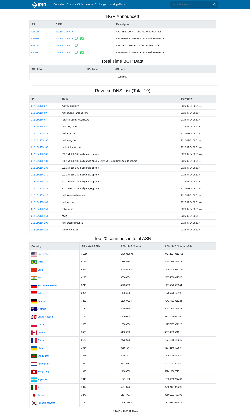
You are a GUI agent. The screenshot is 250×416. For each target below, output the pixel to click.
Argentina (42, 379)
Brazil (40, 262)
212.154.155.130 (39, 140)
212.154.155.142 (39, 188)
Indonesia (42, 293)
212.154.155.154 (39, 216)
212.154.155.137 (39, 154)
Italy (39, 387)
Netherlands (43, 363)
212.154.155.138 (39, 161)
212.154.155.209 (39, 223)
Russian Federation (47, 285)
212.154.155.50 (39, 113)
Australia (41, 309)
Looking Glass (117, 4)
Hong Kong (43, 371)
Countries (58, 4)
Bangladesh (43, 356)
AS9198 (35, 31)
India (39, 277)
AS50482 (35, 38)
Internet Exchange (95, 4)
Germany (42, 301)
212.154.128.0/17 (64, 45)
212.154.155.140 (39, 174)
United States (44, 254)
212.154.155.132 (39, 147)
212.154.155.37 (39, 106)
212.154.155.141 (39, 181)
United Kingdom (45, 316)
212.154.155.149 (39, 202)
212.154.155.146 (39, 195)
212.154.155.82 (39, 126)
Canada (41, 332)
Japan (40, 395)
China (40, 269)
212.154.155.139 (39, 168)
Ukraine (41, 348)
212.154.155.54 (39, 119)
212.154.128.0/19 (64, 31)
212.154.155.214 (39, 229)
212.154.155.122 (39, 133)
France (40, 340)
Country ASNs (75, 4)
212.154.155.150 (39, 209)
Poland (40, 324)
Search (214, 4)
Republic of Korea (46, 403)
